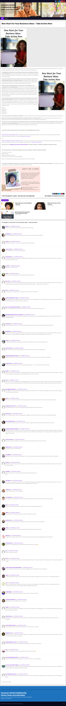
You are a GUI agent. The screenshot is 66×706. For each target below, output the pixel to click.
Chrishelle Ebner (8, 256)
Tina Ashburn (8, 480)
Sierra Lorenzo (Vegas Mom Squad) (12, 307)
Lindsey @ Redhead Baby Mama (11, 355)
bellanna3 (7, 535)
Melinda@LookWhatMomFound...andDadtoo (14, 314)
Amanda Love (8, 323)
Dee (6, 649)
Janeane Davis (18, 205)
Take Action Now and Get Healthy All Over (10, 134)
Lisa (6, 550)
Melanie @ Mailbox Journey (10, 642)
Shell (6, 290)
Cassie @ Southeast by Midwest (11, 428)
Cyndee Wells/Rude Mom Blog (11, 298)
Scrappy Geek (8, 363)
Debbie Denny (8, 447)
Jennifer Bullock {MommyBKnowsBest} (13, 567)
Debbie (6, 371)
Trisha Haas (7, 489)
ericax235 (7, 471)
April (6, 380)
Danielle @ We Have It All (10, 406)
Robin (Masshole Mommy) (10, 674)
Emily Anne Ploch (8, 348)
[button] (64, 18)
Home (6, 18)
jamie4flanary (8, 234)
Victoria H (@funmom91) (10, 625)
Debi (6, 505)
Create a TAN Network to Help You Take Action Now (12, 140)
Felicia (6, 273)
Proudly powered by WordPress (6, 703)
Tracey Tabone (8, 249)
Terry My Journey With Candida (11, 665)
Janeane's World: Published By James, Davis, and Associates (9, 7)
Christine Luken (8, 616)
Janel (6, 398)
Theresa (7, 462)
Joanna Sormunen (9, 439)
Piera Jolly (7, 281)
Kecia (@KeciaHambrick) (10, 389)
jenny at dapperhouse (9, 421)
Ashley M (7, 241)
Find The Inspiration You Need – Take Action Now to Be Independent (18, 196)
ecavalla (7, 266)
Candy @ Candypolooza (10, 599)
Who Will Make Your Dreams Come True (54, 196)
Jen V (6, 582)
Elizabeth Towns (8, 633)
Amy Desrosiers (8, 497)
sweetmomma (8, 520)
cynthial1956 (7, 454)
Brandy (6, 226)
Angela (6, 607)
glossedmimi (7, 331)
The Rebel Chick (8, 543)
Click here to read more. (26, 136)
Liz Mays (7, 340)
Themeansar (20, 703)
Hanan (6, 575)
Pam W (6, 558)
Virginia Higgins (8, 591)
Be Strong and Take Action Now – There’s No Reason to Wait (22, 212)
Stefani (6, 527)
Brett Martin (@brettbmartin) (11, 657)
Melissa (6, 512)
